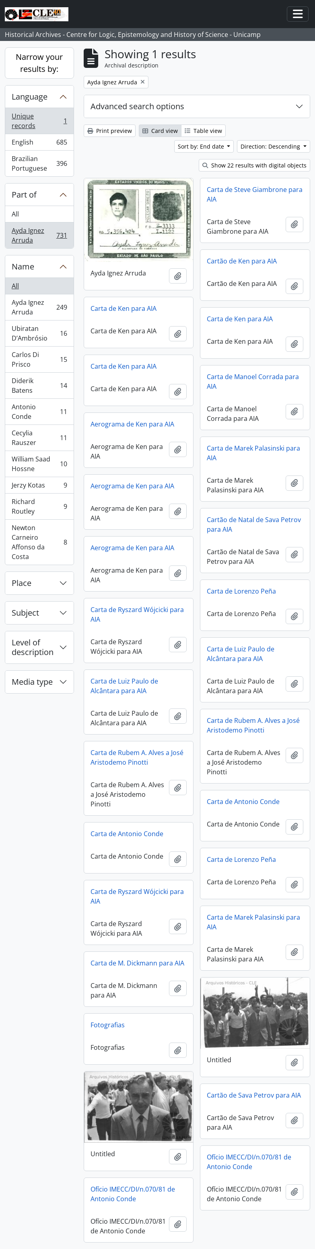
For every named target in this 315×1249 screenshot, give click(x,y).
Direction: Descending (271, 146)
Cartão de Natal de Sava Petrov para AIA (254, 524)
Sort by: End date (202, 146)
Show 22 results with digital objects (254, 165)
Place (21, 583)
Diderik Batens (39, 385)
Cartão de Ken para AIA (242, 261)
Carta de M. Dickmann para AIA (137, 963)
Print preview (109, 131)
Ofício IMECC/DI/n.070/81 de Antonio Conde (249, 1162)
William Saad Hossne (39, 464)
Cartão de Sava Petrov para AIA (254, 1095)
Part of (24, 194)
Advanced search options (137, 106)
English (39, 144)
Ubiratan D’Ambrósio (39, 333)
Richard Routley (39, 506)
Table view (203, 131)
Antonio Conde (39, 411)
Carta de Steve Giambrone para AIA (255, 194)
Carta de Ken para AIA (123, 308)
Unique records (39, 121)
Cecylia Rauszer (39, 438)
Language (29, 96)
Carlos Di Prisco (39, 359)
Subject (25, 612)
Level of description (33, 647)
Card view (160, 131)
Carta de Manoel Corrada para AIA (253, 381)
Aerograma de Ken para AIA (132, 424)
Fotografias (108, 1024)
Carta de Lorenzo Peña (241, 591)
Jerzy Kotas (39, 487)
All (15, 214)
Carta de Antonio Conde (243, 801)
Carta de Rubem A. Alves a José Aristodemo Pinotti (253, 725)
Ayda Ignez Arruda (39, 235)
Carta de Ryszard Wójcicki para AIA (137, 614)
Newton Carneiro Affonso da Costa (39, 542)
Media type (32, 681)
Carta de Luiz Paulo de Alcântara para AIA (240, 654)
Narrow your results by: (39, 62)
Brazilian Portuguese (39, 163)
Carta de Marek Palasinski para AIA (253, 453)
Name (23, 266)
